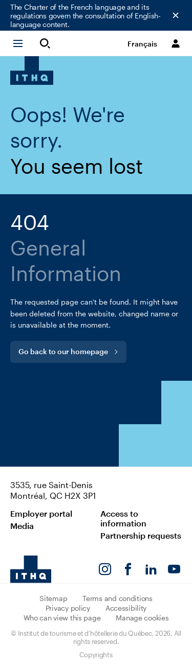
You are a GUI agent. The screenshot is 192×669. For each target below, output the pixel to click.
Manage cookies (142, 617)
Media (22, 525)
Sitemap (53, 598)
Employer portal (41, 513)
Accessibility (125, 608)
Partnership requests (140, 535)
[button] (22, 43)
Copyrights (95, 655)
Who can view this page (62, 617)
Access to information (123, 518)
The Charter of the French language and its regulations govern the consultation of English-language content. (85, 16)
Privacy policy (68, 608)
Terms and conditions (117, 598)
